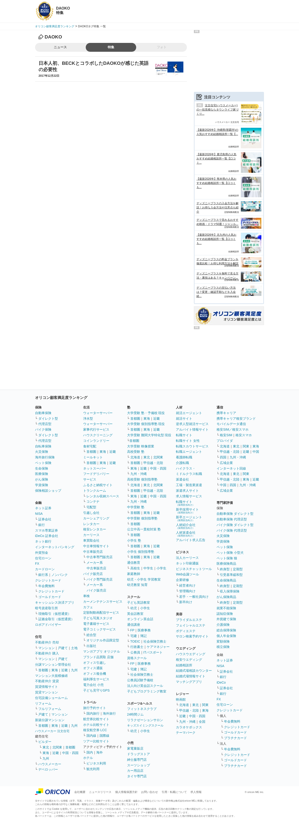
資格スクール (137, 658)
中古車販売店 (93, 552)
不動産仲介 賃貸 (47, 681)
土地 (74, 648)
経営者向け (187, 585)
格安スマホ (243, 435)
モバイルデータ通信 (231, 424)
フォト (162, 47)
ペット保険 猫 (227, 558)
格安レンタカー (94, 529)
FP (132, 630)
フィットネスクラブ (142, 709)
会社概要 (79, 792)
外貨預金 (41, 552)
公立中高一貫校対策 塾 (144, 529)
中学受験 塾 (135, 507)
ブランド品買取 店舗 (98, 657)
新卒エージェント (189, 518)
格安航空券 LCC (95, 730)
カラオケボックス (189, 727)
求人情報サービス (189, 496)
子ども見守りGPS (96, 690)
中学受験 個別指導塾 (142, 518)
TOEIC (135, 641)
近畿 (64, 670)
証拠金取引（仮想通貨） (56, 619)
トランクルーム (94, 490)
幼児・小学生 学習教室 (144, 579)
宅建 (133, 636)
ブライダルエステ (189, 620)
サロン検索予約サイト (192, 636)
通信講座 (133, 624)
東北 (46, 747)
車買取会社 (91, 540)
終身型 (225, 569)
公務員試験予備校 (140, 680)
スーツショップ (138, 765)
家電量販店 (135, 748)
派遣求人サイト (187, 490)
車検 (86, 596)
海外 (99, 752)
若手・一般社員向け (194, 597)
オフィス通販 (93, 668)
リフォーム (43, 703)
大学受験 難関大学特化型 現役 (149, 435)
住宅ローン (43, 558)
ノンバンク (59, 575)
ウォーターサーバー (98, 413)
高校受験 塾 (135, 451)
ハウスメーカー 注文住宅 (52, 731)
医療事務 (144, 630)
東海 (54, 670)
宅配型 (91, 507)
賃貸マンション (46, 692)
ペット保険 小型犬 (230, 552)
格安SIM (226, 435)
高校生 (135, 568)
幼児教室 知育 (137, 585)
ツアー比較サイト (96, 741)
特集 (111, 47)
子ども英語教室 (138, 602)
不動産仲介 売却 (47, 642)
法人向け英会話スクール (145, 686)
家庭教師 (133, 574)
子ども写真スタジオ (98, 618)
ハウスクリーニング (98, 435)
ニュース (60, 47)
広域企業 (226, 463)
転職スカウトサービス (192, 446)
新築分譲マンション (49, 720)
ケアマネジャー (158, 647)
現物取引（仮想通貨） (54, 614)
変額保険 (223, 641)
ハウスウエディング (190, 654)
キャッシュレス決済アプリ (54, 602)
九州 (74, 670)
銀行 (41, 525)
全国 (202, 721)
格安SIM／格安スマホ (233, 429)
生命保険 (41, 468)
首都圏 (43, 670)
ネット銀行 (43, 541)
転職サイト (184, 435)
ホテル (88, 758)
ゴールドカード (49, 597)
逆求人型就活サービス (192, 424)
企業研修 (182, 580)
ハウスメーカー (49, 764)
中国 (256, 451)
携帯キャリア (226, 413)
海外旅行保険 (45, 457)
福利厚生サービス (96, 679)
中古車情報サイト (96, 546)
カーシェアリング (96, 518)
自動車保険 (43, 413)
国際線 (104, 735)
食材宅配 (89, 446)
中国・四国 (70, 753)
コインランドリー (96, 441)
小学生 (161, 568)
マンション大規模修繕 (51, 676)
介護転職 (182, 463)
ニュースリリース (100, 792)
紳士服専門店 (137, 759)
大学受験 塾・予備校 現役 (146, 413)
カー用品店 (135, 770)
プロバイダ (225, 441)
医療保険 (41, 474)
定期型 (238, 569)
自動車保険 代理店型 (232, 519)
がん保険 (41, 479)
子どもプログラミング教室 (146, 691)
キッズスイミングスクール (145, 725)
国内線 (91, 735)
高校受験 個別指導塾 (142, 479)
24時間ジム (135, 714)
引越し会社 (91, 513)
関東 (205, 705)
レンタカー (91, 524)
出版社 (91, 646)
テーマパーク (186, 732)
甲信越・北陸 (153, 463)
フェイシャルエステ (190, 625)
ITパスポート (153, 652)
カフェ (88, 607)
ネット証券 (43, 508)
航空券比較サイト (96, 719)
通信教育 (133, 562)
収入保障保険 (229, 591)
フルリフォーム (49, 709)
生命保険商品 (226, 580)
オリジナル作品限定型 (102, 640)
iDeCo (221, 682)
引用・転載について (174, 792)
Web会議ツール (187, 574)
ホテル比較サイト (96, 725)
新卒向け (185, 602)
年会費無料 (46, 586)
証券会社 (44, 519)
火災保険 (41, 451)
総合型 (91, 635)
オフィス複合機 (94, 673)
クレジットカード (48, 580)
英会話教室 (135, 614)
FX (37, 563)
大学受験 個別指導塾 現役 (146, 424)
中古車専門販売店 (99, 557)
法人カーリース (187, 558)
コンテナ (93, 501)
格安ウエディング (189, 659)
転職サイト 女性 (188, 441)
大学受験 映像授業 (140, 446)
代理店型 (44, 424)
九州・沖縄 (138, 474)
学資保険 (41, 485)
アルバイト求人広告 (190, 540)
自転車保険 (43, 446)
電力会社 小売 (93, 685)
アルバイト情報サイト (192, 429)
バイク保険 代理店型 (232, 530)
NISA (39, 514)
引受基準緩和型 (231, 575)
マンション (46, 648)
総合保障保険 (226, 630)
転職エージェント (189, 451)
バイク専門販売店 (99, 579)
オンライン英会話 (140, 619)
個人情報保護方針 (126, 792)
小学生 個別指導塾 (140, 552)
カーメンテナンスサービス (102, 601)
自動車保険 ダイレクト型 (235, 514)
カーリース (91, 535)
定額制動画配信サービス (101, 612)
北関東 (57, 747)
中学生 (148, 568)
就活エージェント (189, 413)
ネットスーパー (94, 468)
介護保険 (223, 624)
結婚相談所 (184, 665)
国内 (89, 752)
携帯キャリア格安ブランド (236, 418)
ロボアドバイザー (48, 624)
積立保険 (223, 647)
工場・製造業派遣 (189, 485)
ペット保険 (43, 463)
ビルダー (44, 742)
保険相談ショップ (48, 490)
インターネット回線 (231, 468)
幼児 (133, 608)
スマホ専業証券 (46, 530)
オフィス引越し (94, 662)
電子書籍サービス (96, 624)
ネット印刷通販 (187, 563)
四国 (223, 457)
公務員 (135, 652)
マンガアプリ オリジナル (101, 651)
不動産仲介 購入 (47, 653)
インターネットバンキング (54, 547)
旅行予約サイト (94, 708)
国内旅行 (93, 713)
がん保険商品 (226, 597)
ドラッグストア (138, 754)
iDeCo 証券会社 (46, 536)
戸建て (63, 648)
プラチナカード (235, 738)
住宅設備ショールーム (51, 698)
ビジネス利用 (96, 763)
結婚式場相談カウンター (194, 670)
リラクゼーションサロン (145, 720)
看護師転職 (184, 457)
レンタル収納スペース (102, 496)
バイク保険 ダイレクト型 (235, 525)
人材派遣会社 (186, 534)
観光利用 (93, 769)
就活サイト (184, 418)
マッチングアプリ (189, 682)
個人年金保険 (226, 636)
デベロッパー (48, 769)
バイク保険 (43, 429)
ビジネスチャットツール (194, 569)
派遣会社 (182, 479)
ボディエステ (186, 631)
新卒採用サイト (187, 511)
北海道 (135, 457)
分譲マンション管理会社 (53, 664)
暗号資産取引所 (46, 608)
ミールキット (93, 457)
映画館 (181, 699)
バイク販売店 (93, 574)
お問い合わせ (149, 792)
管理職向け (187, 591)
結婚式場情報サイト (190, 676)
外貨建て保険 (226, 619)
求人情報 (196, 792)
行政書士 (136, 647)
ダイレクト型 (48, 418)
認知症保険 (225, 614)
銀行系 (43, 575)
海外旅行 (109, 713)
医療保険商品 (226, 563)
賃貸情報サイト (46, 687)
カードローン (45, 569)
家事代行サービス (96, 429)
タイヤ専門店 (137, 776)
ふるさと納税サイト (98, 485)
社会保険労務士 (154, 641)
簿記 (143, 636)
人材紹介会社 (186, 526)
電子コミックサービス (99, 629)
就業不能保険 (226, 608)
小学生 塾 (134, 540)
